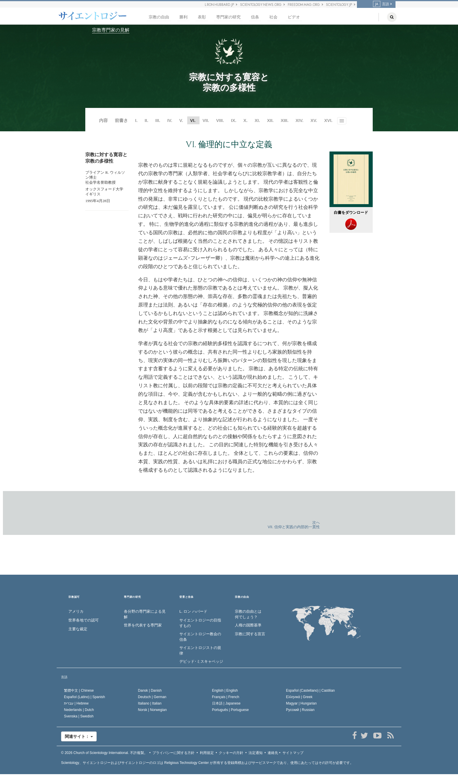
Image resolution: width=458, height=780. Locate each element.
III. (157, 120)
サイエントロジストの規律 (200, 650)
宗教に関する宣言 (250, 634)
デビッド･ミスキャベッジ (201, 661)
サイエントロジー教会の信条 (200, 637)
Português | (230, 710)
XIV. (299, 120)
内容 (103, 120)
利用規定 (207, 753)
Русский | (300, 710)
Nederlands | (79, 710)
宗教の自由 (159, 17)
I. (136, 120)
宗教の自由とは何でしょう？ (248, 614)
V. (181, 120)
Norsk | (152, 710)
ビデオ (294, 17)
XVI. (328, 120)
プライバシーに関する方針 (173, 753)
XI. (257, 120)
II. (146, 120)
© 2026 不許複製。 (104, 753)
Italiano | (150, 703)
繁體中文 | (79, 690)
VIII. (220, 120)
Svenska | (78, 716)
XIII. (285, 120)
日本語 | (226, 703)
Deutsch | (152, 697)
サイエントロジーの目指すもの (200, 623)
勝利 (183, 17)
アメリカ (76, 611)
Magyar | (301, 703)
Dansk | (150, 690)
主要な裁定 (77, 629)
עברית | (76, 703)
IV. (169, 120)
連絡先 (273, 753)
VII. (205, 120)
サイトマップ (292, 753)
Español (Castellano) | (310, 690)
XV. (313, 120)
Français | (225, 697)
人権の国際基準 (248, 625)
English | (225, 690)
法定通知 (256, 753)
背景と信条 (186, 597)
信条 (255, 17)
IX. (233, 120)
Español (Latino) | (84, 697)
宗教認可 (74, 597)
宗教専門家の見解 (110, 29)
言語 (381, 4)
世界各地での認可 (83, 620)
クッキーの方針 (231, 753)
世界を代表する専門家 (143, 625)
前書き (121, 120)
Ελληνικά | (299, 697)
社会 (273, 17)
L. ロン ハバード (193, 611)
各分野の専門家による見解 (145, 614)
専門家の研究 (228, 17)
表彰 (202, 17)
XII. (270, 120)
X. (245, 120)
